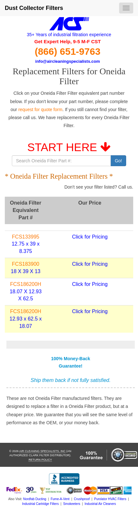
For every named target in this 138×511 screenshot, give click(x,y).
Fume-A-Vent (60, 499)
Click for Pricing (90, 236)
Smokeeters (71, 504)
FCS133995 (25, 236)
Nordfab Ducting (34, 499)
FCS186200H (25, 284)
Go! (118, 160)
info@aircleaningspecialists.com (67, 61)
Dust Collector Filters (34, 8)
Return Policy (40, 459)
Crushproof (82, 499)
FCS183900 (25, 264)
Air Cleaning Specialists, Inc (42, 451)
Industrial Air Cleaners (100, 504)
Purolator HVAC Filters (110, 499)
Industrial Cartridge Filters (40, 504)
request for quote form (40, 109)
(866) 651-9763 (67, 51)
